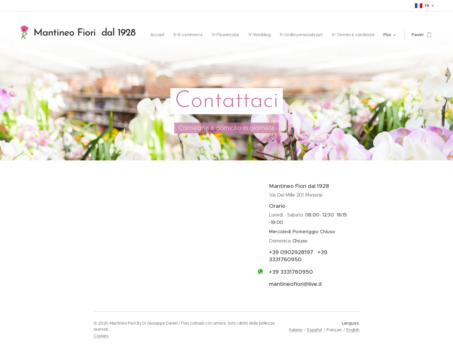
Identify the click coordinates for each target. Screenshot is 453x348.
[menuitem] (206, 34)
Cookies (101, 335)
